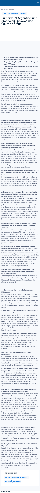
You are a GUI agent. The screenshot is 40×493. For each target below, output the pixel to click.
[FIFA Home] (4, 3)
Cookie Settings (5, 491)
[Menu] (38, 3)
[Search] (34, 3)
